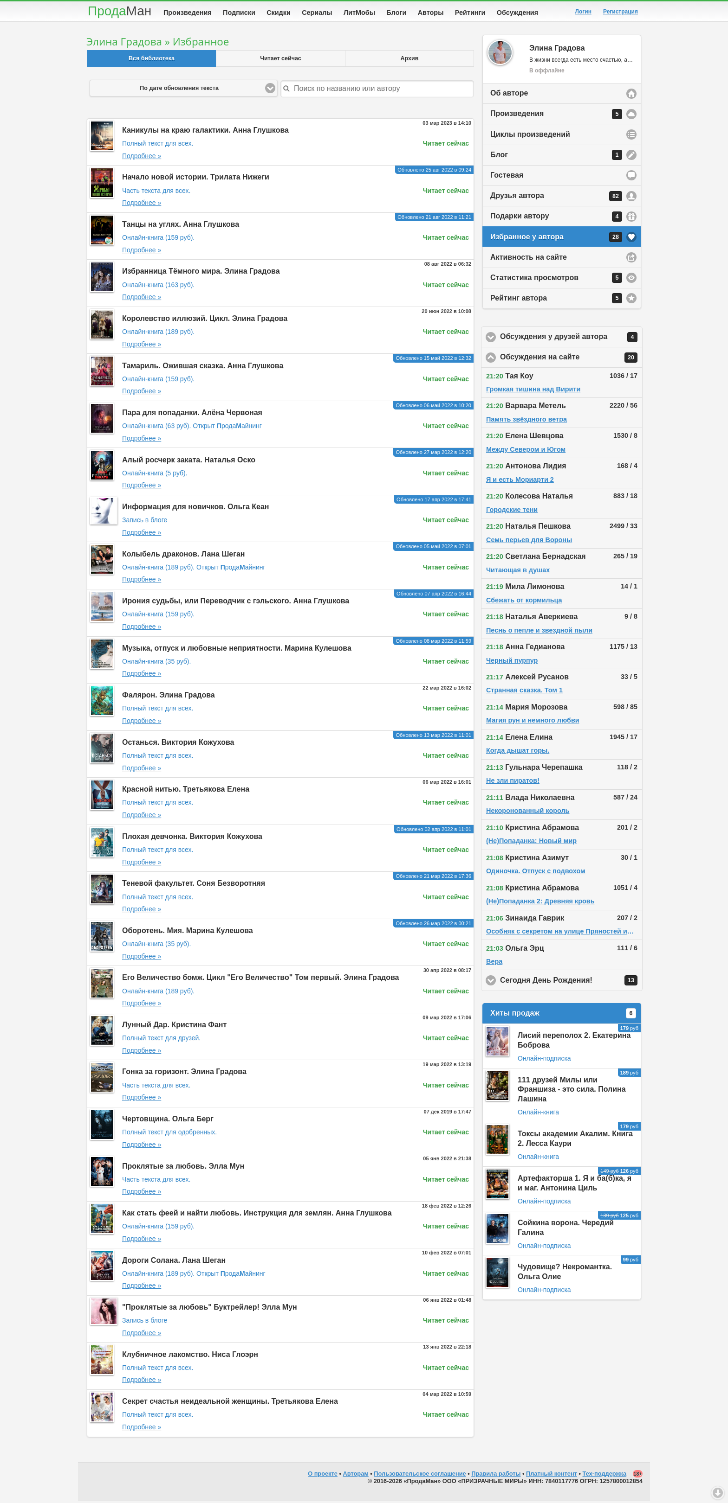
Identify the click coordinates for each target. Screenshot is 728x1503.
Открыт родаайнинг (227, 427)
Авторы (431, 12)
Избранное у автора (556, 239)
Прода (119, 11)
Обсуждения (517, 12)
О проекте (323, 1475)
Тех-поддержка (605, 1475)
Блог (556, 157)
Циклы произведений (530, 136)
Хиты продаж (563, 1015)
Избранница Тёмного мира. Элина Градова (201, 273)
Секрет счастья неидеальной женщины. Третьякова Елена (230, 1403)
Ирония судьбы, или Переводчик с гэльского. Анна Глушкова (235, 603)
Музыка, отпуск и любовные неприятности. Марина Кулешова (236, 650)
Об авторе (509, 95)
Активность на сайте (528, 259)
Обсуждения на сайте (571, 359)
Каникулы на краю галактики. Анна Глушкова (205, 132)
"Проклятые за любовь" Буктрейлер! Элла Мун (209, 1309)
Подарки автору (556, 218)
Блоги (396, 12)
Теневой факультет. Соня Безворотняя (193, 885)
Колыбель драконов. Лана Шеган (183, 556)
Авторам (356, 1475)
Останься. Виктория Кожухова (178, 744)
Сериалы (317, 12)
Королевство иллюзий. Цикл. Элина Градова (204, 320)
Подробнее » (141, 157)
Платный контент (551, 1475)
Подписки (239, 12)
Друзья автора (556, 198)
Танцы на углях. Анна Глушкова (180, 226)
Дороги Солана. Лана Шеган (174, 1262)
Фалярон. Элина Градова (168, 697)
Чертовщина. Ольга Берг (168, 1121)
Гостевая (506, 177)
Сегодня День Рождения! (571, 982)
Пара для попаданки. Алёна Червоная (192, 414)
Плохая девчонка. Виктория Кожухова (192, 838)
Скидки (278, 12)
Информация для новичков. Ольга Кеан (195, 508)
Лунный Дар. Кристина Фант (174, 1026)
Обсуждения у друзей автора (571, 339)
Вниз (718, 1493)
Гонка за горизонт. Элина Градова (184, 1073)
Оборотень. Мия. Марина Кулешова (187, 932)
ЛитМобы (359, 12)
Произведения (187, 12)
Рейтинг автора (556, 300)
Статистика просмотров (556, 280)
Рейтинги (470, 12)
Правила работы (495, 1475)
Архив (410, 60)
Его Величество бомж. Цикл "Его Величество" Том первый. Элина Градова (260, 979)
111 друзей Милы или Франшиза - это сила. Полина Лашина (572, 1091)
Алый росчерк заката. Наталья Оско (188, 462)
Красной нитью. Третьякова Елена (185, 791)
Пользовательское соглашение (420, 1475)
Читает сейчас (280, 60)
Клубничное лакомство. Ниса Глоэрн (190, 1356)
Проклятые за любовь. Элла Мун (183, 1168)
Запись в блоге (144, 521)
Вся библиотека (152, 60)
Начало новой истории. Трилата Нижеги (195, 179)
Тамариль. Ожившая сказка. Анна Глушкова (202, 367)
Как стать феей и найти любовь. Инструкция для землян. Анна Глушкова (257, 1215)
